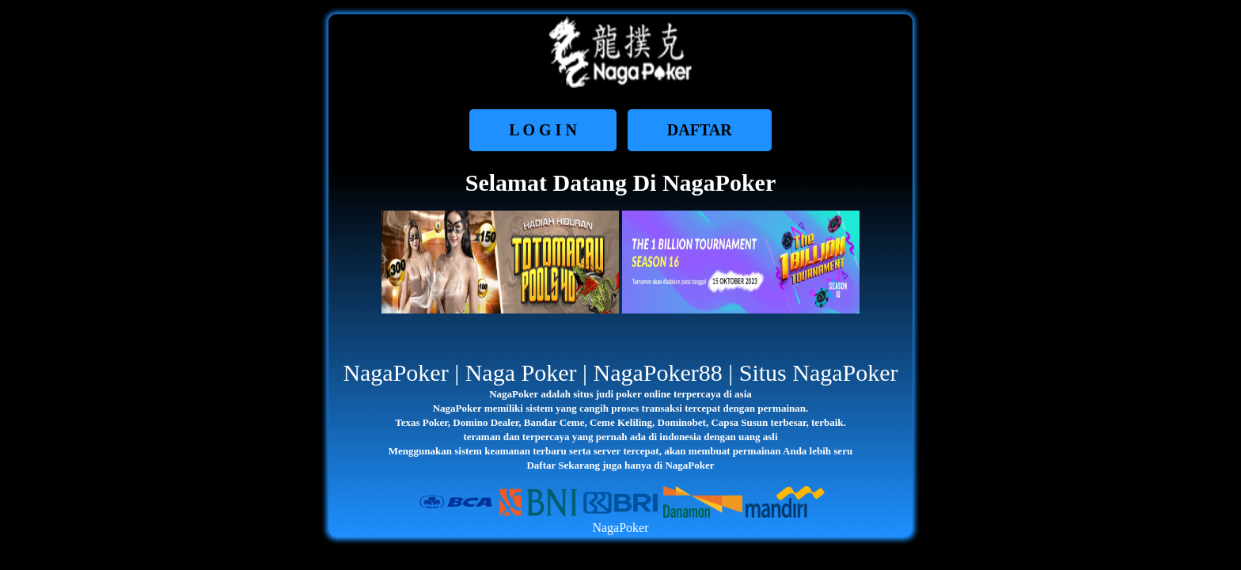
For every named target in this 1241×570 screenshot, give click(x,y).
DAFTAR (699, 130)
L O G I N (543, 130)
